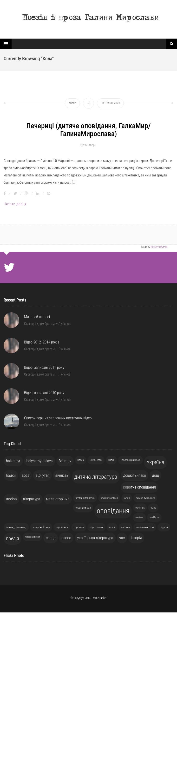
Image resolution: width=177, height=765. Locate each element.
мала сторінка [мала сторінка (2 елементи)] (58, 499)
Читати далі (15, 204)
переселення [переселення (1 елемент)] (96, 527)
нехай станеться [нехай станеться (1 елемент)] (109, 498)
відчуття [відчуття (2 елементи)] (42, 475)
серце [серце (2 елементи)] (50, 537)
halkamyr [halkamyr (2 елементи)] (13, 460)
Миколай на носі (37, 317)
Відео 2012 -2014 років (41, 342)
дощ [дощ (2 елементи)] (155, 475)
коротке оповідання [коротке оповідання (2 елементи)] (139, 487)
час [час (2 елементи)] (122, 537)
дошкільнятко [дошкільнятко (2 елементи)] (134, 475)
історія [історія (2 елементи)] (136, 537)
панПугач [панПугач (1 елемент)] (154, 517)
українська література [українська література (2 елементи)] (95, 537)
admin (72, 103)
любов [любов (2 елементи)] (11, 499)
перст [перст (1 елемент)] (112, 527)
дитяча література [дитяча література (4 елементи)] (95, 476)
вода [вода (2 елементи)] (25, 475)
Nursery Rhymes (159, 246)
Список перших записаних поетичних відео (58, 418)
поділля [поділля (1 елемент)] (164, 527)
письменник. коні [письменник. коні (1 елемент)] (145, 527)
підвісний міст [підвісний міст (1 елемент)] (32, 536)
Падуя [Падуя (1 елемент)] (111, 460)
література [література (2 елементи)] (31, 499)
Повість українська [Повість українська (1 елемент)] (130, 460)
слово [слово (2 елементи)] (66, 537)
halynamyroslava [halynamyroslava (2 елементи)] (39, 460)
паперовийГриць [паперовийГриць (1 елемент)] (41, 527)
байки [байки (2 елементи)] (11, 475)
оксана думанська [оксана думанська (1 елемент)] (145, 498)
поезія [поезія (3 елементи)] (12, 538)
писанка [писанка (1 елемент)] (125, 527)
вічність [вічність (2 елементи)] (61, 475)
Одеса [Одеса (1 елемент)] (80, 460)
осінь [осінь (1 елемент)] (153, 507)
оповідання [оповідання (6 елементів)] (113, 511)
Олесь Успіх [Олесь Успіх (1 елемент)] (96, 460)
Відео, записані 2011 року (44, 367)
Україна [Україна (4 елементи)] (155, 462)
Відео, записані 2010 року (44, 392)
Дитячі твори (88, 145)
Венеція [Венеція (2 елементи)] (65, 460)
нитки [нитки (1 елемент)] (127, 498)
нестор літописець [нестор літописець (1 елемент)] (85, 498)
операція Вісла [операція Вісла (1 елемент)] (83, 507)
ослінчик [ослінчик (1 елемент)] (139, 507)
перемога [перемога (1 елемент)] (79, 527)
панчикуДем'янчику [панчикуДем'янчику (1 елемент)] (16, 527)
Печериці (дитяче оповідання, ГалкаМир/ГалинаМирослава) (88, 129)
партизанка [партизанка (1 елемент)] (62, 527)
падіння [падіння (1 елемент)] (139, 517)
